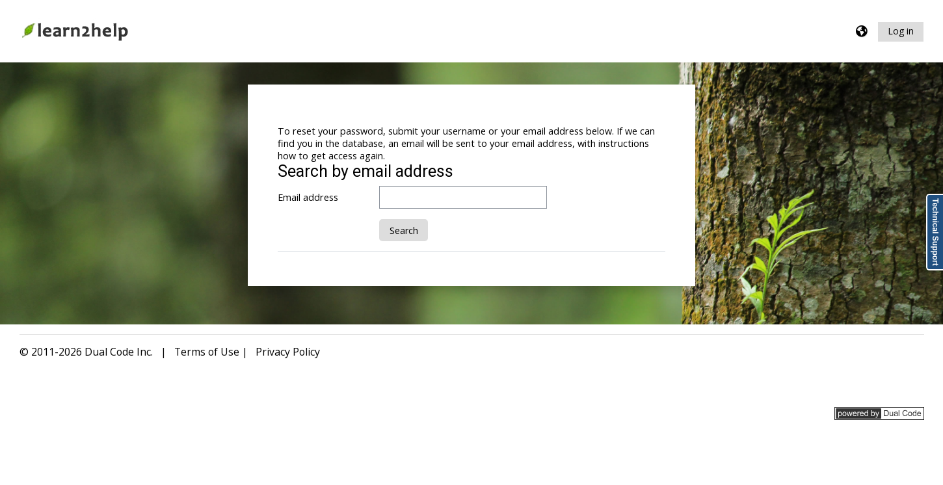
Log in (901, 31)
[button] (862, 31)
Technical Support (935, 232)
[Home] (75, 30)
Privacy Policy (288, 352)
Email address (308, 197)
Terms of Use (206, 352)
